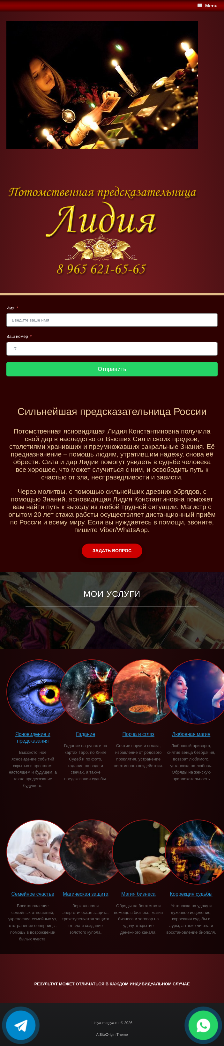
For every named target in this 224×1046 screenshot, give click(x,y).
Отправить (112, 369)
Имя (10, 308)
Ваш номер (17, 336)
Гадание (85, 734)
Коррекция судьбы (191, 894)
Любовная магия (191, 734)
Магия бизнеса (138, 894)
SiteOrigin (107, 1034)
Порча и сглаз (138, 734)
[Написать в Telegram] (20, 1025)
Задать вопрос (112, 550)
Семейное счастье (32, 894)
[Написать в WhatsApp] (203, 1025)
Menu (208, 5)
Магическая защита (85, 894)
